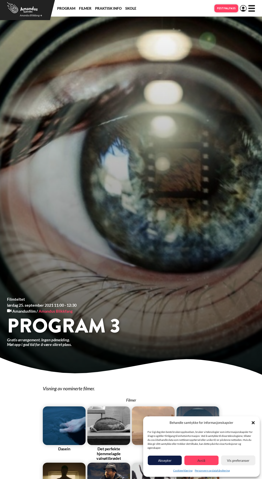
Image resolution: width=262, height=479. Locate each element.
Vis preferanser (238, 460)
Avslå (201, 460)
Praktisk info (108, 8)
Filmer (85, 8)
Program (66, 8)
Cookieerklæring (183, 470)
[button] (253, 423)
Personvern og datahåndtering (212, 470)
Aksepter (165, 460)
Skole (130, 8)
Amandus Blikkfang (31, 15)
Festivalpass (226, 8)
